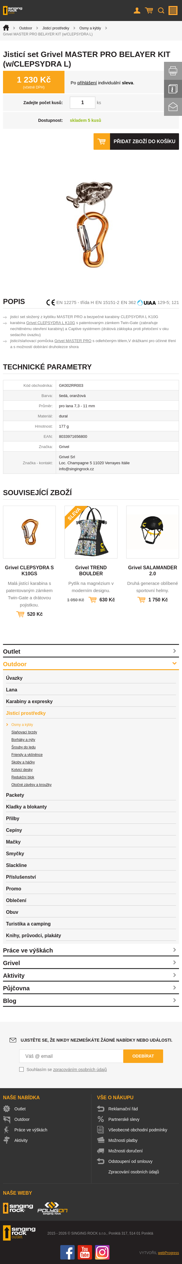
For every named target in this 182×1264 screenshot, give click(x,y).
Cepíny (14, 830)
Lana (11, 689)
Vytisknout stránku (173, 71)
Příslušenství (21, 877)
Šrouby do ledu (23, 747)
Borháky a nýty (23, 740)
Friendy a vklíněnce (27, 755)
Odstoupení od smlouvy (131, 1161)
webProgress (168, 1253)
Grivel (11, 963)
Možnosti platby (123, 1140)
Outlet (11, 651)
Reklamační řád (123, 1108)
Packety (15, 795)
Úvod (6, 28)
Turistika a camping (28, 923)
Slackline (16, 865)
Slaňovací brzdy (24, 732)
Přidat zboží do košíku (144, 141)
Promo (13, 888)
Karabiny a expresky (29, 701)
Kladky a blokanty (26, 806)
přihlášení (87, 82)
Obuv (12, 912)
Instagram (102, 1252)
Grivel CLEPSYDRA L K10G (50, 323)
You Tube (85, 1252)
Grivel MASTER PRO (72, 341)
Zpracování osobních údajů (134, 1171)
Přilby (12, 818)
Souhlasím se (67, 1069)
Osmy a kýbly (90, 28)
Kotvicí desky (22, 770)
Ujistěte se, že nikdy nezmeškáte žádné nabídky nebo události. (96, 1040)
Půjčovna (16, 988)
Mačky (13, 841)
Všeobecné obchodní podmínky (138, 1129)
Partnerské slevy (124, 1119)
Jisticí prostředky (55, 28)
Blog (9, 1001)
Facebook (67, 1252)
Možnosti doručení (126, 1150)
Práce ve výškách (28, 950)
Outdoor (25, 28)
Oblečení (16, 900)
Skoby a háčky (23, 762)
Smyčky (15, 853)
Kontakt (173, 107)
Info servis (173, 89)
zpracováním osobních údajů (80, 1069)
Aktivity (14, 975)
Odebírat (143, 1056)
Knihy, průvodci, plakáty (33, 935)
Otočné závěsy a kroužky (31, 785)
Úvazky (14, 678)
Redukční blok (22, 777)
